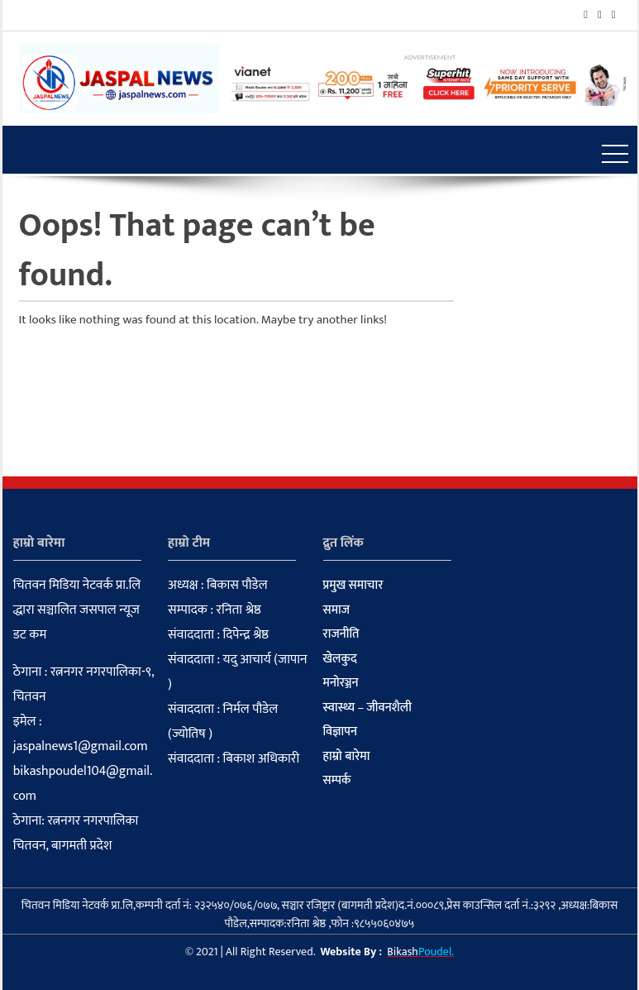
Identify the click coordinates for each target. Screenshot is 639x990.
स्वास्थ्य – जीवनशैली (367, 708)
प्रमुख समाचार (353, 585)
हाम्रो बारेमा (346, 756)
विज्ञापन (340, 732)
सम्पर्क (337, 780)
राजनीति (341, 634)
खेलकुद (340, 659)
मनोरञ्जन (341, 683)
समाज (336, 610)
